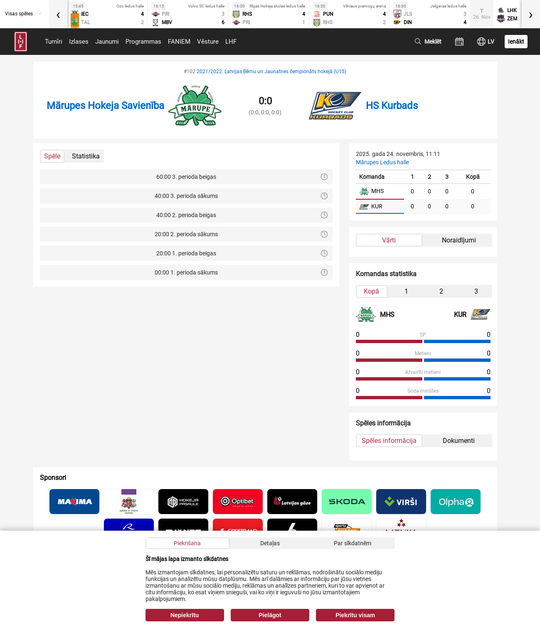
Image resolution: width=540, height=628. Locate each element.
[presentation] (58, 14)
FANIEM (179, 41)
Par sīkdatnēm (352, 543)
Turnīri (53, 41)
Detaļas (270, 543)
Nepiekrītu (184, 615)
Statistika (86, 156)
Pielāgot (270, 615)
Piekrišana (187, 543)
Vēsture (208, 41)
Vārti (389, 240)
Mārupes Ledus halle (382, 162)
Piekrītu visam (355, 615)
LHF (231, 41)
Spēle (52, 156)
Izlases (79, 41)
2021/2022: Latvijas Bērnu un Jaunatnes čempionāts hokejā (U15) (271, 71)
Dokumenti (459, 441)
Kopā (371, 291)
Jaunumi (107, 41)
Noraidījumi (459, 240)
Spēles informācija (389, 441)
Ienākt (516, 41)
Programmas (143, 41)
